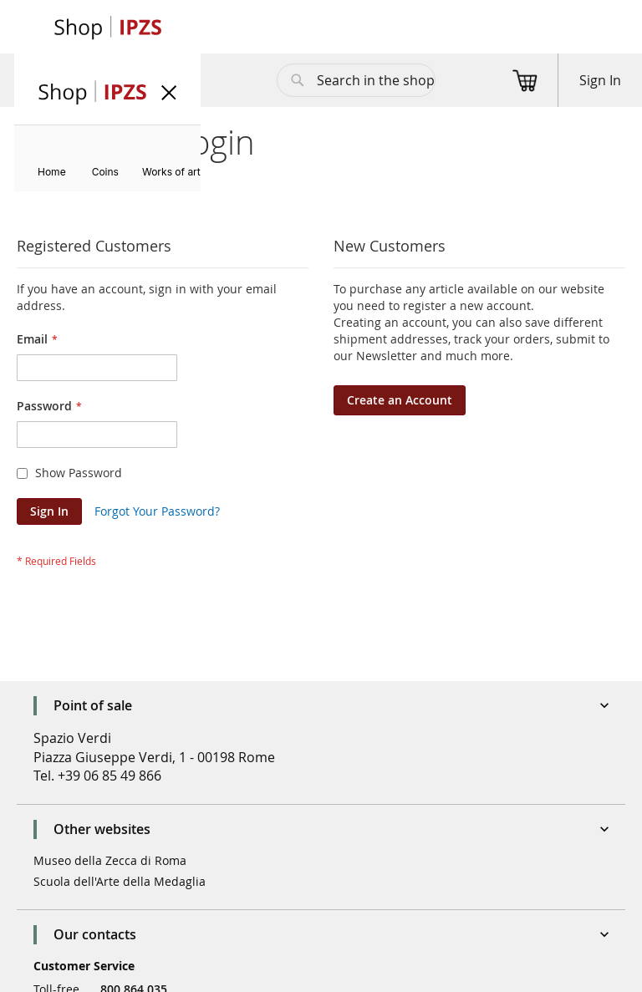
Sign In (600, 80)
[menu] (107, 158)
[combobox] (356, 80)
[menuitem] (52, 171)
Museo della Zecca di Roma (109, 860)
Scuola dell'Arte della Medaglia (119, 881)
